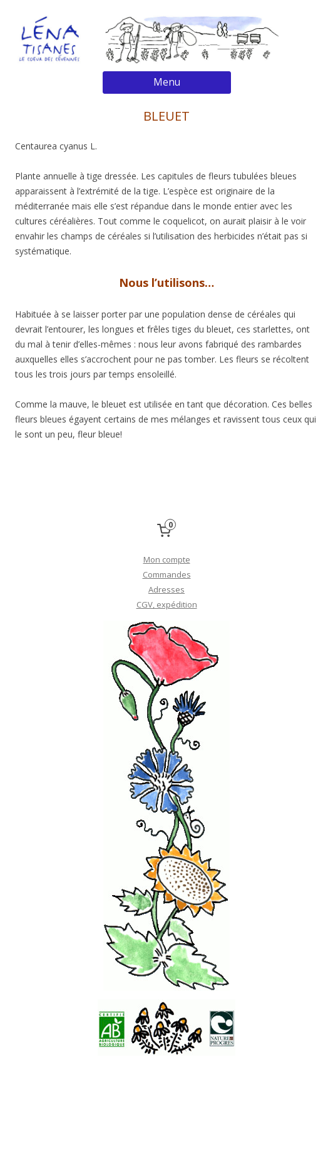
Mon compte (166, 559)
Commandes (167, 574)
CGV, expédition (166, 604)
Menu (166, 82)
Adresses (166, 589)
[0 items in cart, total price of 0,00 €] (166, 530)
